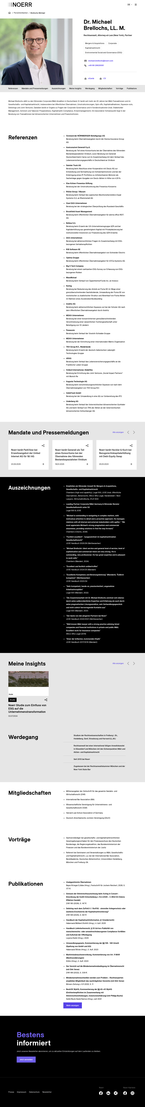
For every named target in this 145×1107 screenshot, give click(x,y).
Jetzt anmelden (26, 1059)
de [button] (129, 4)
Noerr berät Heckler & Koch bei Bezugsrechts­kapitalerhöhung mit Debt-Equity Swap (115, 453)
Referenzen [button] (13, 88)
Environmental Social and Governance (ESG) (103, 52)
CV (104, 78)
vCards (91, 78)
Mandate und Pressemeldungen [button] (35, 88)
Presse (11, 1092)
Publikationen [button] (132, 88)
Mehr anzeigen (73, 1005)
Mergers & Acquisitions (94, 43)
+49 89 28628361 (96, 65)
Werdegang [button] (90, 88)
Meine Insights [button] (75, 88)
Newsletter (47, 1092)
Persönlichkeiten (21, 13)
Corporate (112, 43)
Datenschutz (34, 1092)
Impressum (21, 1092)
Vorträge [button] (119, 88)
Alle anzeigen (118, 432)
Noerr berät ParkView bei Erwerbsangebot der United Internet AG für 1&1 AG (25, 453)
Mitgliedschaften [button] (105, 88)
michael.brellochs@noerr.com (100, 61)
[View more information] (43, 464)
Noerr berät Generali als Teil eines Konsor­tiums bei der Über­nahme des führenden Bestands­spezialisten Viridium (71, 454)
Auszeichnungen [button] (59, 88)
